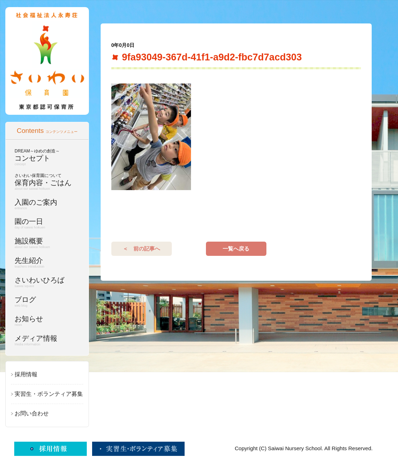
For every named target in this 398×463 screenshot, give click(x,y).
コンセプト (45, 157)
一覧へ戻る (236, 288)
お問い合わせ (32, 413)
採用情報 (26, 374)
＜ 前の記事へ (141, 288)
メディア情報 (45, 340)
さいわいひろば (45, 282)
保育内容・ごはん (45, 181)
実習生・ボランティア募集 (49, 394)
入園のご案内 (45, 204)
